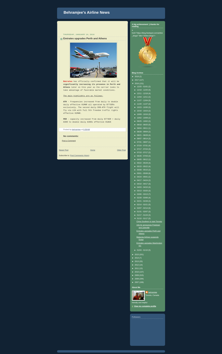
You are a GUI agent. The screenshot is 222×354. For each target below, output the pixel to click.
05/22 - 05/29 (142, 163)
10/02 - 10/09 (142, 118)
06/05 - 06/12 (142, 159)
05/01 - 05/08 (142, 173)
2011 (137, 268)
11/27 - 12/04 (142, 100)
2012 (137, 265)
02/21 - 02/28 (142, 201)
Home (92, 150)
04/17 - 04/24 (142, 180)
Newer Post (63, 150)
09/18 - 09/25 (142, 125)
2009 (137, 275)
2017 (137, 80)
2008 (137, 279)
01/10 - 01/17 (142, 218)
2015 (137, 255)
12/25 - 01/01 (142, 87)
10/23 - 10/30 (142, 107)
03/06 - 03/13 (142, 194)
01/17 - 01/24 (142, 215)
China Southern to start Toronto (149, 222)
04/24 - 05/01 (142, 177)
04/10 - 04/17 (142, 184)
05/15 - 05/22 (142, 166)
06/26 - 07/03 (142, 156)
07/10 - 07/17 (142, 152)
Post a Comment (69, 141)
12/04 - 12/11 (142, 97)
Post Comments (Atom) (79, 156)
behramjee (152, 292)
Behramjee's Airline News (87, 12)
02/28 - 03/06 (142, 198)
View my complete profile (145, 306)
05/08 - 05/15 (142, 170)
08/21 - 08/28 (142, 135)
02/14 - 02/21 (142, 205)
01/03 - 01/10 (142, 250)
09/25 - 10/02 (142, 121)
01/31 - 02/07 (142, 212)
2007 (137, 282)
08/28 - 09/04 (142, 132)
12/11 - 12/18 (142, 93)
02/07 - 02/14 (142, 208)
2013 (137, 261)
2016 (137, 84)
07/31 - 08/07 (142, 142)
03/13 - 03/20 (142, 191)
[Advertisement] (76, 27)
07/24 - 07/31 (142, 146)
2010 (137, 272)
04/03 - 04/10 (142, 187)
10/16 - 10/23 (142, 111)
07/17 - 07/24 (142, 149)
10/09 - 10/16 (142, 114)
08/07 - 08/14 (142, 139)
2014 (137, 258)
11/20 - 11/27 (142, 104)
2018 (137, 77)
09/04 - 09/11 (142, 128)
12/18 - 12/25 (142, 90)
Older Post (121, 150)
